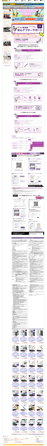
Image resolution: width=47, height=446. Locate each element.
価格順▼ (37, 434)
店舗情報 (37, 439)
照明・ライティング (7, 52)
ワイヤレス (8, 50)
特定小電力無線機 (8, 53)
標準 (32, 434)
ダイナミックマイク (6, 46)
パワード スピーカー (6, 49)
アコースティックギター (7, 20)
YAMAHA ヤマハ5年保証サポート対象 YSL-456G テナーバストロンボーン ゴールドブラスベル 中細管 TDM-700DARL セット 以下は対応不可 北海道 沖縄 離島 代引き (32, 354)
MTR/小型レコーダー (6, 36)
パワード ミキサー (6, 48)
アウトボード (5, 35)
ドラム (8, 21)
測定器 (5, 53)
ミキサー (5, 34)
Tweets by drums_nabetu (7, 65)
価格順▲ (34, 434)
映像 (4, 52)
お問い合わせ (26, 438)
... (18, 434)
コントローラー (8, 34)
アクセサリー (8, 25)
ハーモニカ (5, 24)
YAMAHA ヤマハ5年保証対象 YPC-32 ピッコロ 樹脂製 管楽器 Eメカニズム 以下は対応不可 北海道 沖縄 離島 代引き (24, 413)
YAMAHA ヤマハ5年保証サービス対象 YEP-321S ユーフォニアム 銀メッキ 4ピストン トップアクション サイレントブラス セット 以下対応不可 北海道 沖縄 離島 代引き (16, 339)
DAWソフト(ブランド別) (7, 32)
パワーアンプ (5, 50)
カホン (8, 24)
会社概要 (37, 438)
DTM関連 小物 (5, 39)
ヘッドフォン (5, 38)
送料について (16, 438)
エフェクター (5, 21)
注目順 (42, 434)
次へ (19, 434)
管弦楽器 (5, 25)
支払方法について (6, 438)
